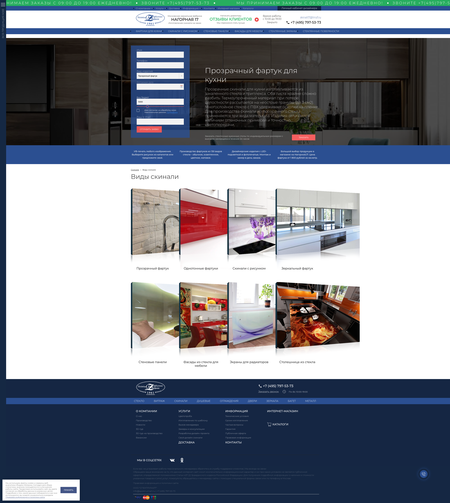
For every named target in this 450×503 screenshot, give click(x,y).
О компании (143, 8)
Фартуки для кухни (149, 31)
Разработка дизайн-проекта (193, 433)
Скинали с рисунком (182, 31)
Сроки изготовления (236, 420)
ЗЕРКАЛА (272, 401)
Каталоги (248, 8)
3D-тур (139, 429)
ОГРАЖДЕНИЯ (229, 401)
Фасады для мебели (249, 31)
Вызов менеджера (188, 424)
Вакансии (141, 437)
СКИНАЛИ (180, 401)
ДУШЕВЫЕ (203, 401)
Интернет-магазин (229, 8)
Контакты (209, 8)
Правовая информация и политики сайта (25, 497)
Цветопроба (185, 416)
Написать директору (230, 15)
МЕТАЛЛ (310, 401)
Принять (68, 490)
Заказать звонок (268, 392)
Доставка (174, 8)
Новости (140, 424)
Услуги (160, 8)
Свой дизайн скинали (190, 437)
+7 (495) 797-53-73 (306, 22)
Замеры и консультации (191, 429)
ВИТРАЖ (159, 401)
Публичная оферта (235, 433)
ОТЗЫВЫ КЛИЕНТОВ (231, 19)
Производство (144, 420)
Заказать (304, 137)
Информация (191, 8)
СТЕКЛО (139, 401)
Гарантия (230, 429)
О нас (139, 416)
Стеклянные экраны (283, 31)
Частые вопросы (234, 424)
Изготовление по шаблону (193, 420)
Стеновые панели (216, 31)
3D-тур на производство (149, 433)
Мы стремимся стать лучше (231, 23)
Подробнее (172, 112)
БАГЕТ (292, 401)
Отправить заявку (149, 129)
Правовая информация (238, 437)
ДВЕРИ (252, 401)
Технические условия (237, 416)
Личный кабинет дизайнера (299, 8)
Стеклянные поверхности (321, 31)
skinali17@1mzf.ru (310, 17)
